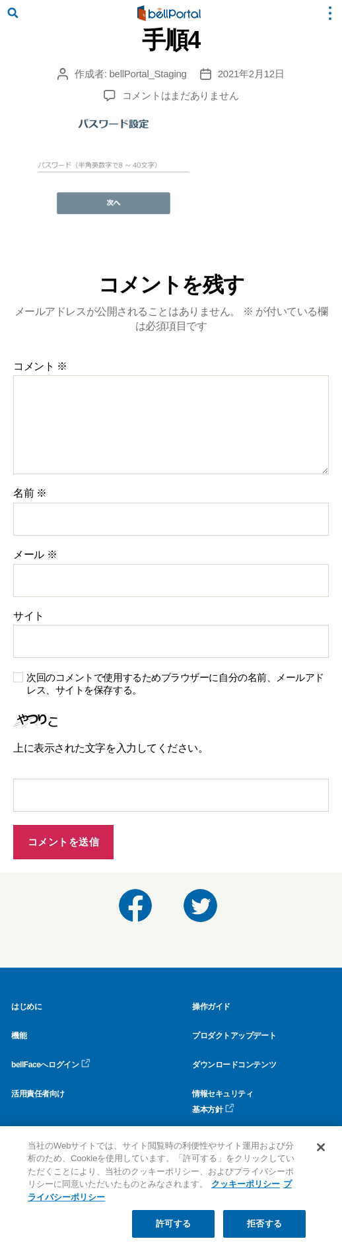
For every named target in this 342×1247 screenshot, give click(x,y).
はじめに (26, 1006)
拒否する (264, 1224)
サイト (28, 616)
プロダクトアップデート (234, 1035)
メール (35, 554)
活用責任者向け (38, 1093)
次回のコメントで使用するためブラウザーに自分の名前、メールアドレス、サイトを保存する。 (175, 683)
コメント (40, 366)
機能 (18, 1035)
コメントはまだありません (180, 95)
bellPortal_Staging (148, 73)
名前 (30, 493)
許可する (173, 1224)
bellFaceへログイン (50, 1064)
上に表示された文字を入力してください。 (110, 748)
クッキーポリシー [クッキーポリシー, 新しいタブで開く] (245, 1184)
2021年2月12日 (251, 73)
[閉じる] (320, 1147)
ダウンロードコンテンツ (234, 1064)
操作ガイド (211, 1006)
